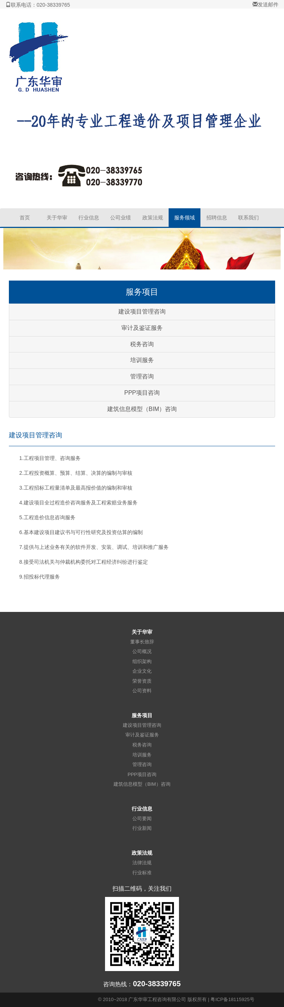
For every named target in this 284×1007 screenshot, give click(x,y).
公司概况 (142, 651)
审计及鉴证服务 (142, 328)
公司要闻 (142, 818)
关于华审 (57, 218)
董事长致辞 (142, 642)
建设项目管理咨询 (142, 311)
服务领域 (184, 218)
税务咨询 (142, 344)
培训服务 (142, 360)
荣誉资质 (142, 681)
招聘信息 (216, 218)
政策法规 (152, 218)
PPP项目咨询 (142, 393)
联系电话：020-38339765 (38, 5)
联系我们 (248, 218)
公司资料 (142, 690)
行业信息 (88, 218)
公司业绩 (120, 218)
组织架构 (142, 661)
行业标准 (142, 872)
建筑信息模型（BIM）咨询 (142, 409)
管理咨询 (142, 376)
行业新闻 (142, 828)
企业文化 (142, 671)
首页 (25, 218)
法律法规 (142, 862)
